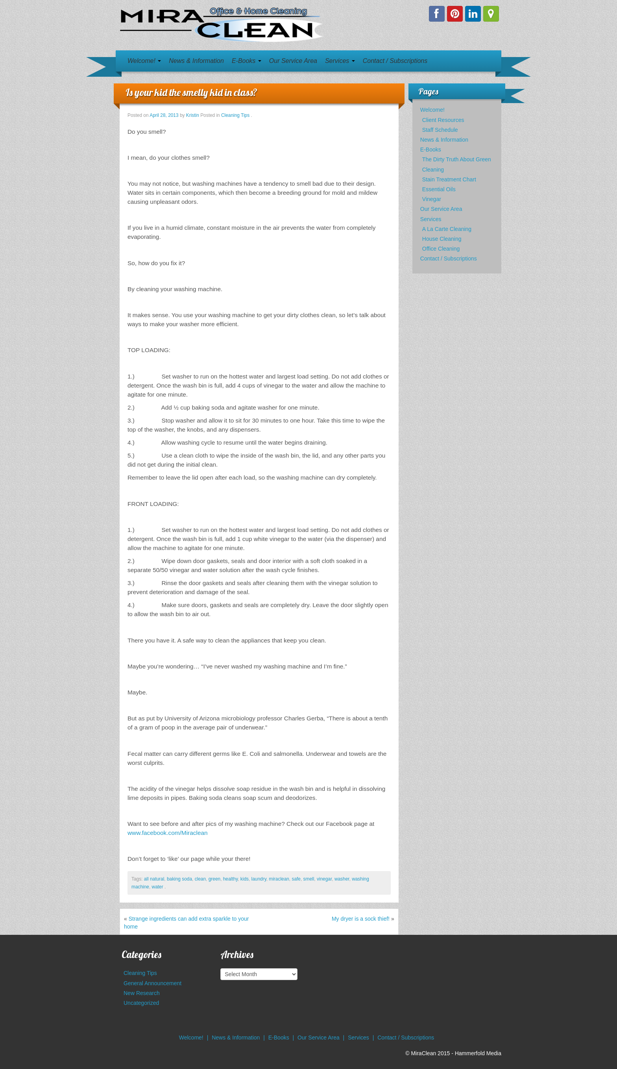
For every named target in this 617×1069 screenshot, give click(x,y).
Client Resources (443, 120)
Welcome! (144, 60)
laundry (258, 879)
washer (341, 879)
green (214, 879)
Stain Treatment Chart (449, 179)
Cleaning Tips (235, 115)
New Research (142, 993)
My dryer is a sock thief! (361, 919)
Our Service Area (293, 60)
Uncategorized (141, 1003)
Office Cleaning (441, 249)
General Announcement (152, 983)
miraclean (279, 879)
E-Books (246, 60)
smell (308, 879)
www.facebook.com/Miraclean (167, 832)
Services (340, 60)
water (157, 887)
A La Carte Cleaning (446, 229)
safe (296, 879)
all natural (154, 879)
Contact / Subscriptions (395, 60)
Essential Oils (439, 189)
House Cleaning (442, 239)
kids (244, 879)
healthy (230, 879)
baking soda (179, 879)
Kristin (192, 115)
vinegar (324, 879)
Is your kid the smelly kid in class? (191, 92)
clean (200, 879)
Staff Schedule (440, 130)
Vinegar (431, 199)
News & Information (196, 60)
